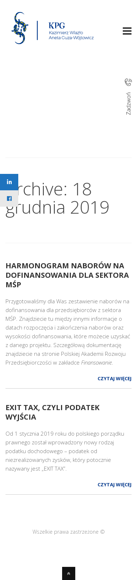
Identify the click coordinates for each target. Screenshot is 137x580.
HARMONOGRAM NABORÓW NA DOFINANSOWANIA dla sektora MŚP (67, 275)
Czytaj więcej (115, 378)
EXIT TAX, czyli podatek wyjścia (52, 412)
